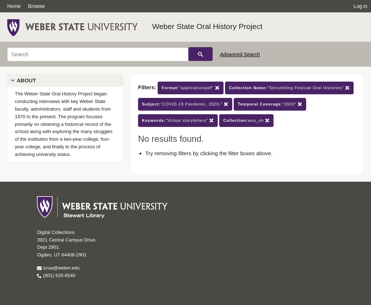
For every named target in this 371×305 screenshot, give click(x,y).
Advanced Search (240, 54)
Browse (36, 6)
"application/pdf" (191, 88)
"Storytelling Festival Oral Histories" (289, 88)
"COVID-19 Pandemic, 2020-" (185, 104)
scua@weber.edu (58, 268)
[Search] (97, 54)
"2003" (270, 104)
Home (14, 6)
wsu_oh (246, 120)
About (26, 80)
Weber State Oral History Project (207, 26)
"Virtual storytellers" (178, 120)
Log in (360, 6)
